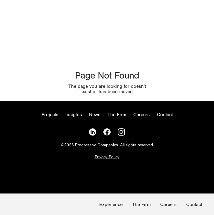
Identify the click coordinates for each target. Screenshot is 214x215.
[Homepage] (12, 206)
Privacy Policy (107, 157)
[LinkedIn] (92, 132)
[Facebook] (107, 132)
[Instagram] (121, 132)
